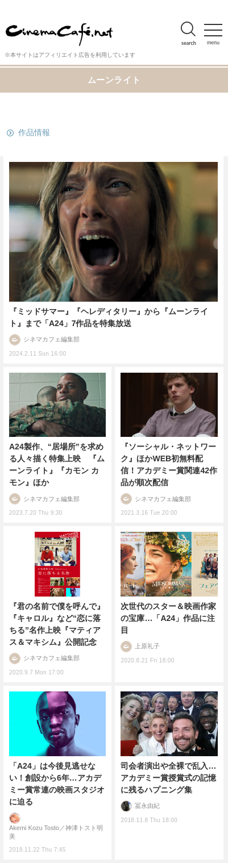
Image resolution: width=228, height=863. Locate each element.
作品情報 (34, 132)
